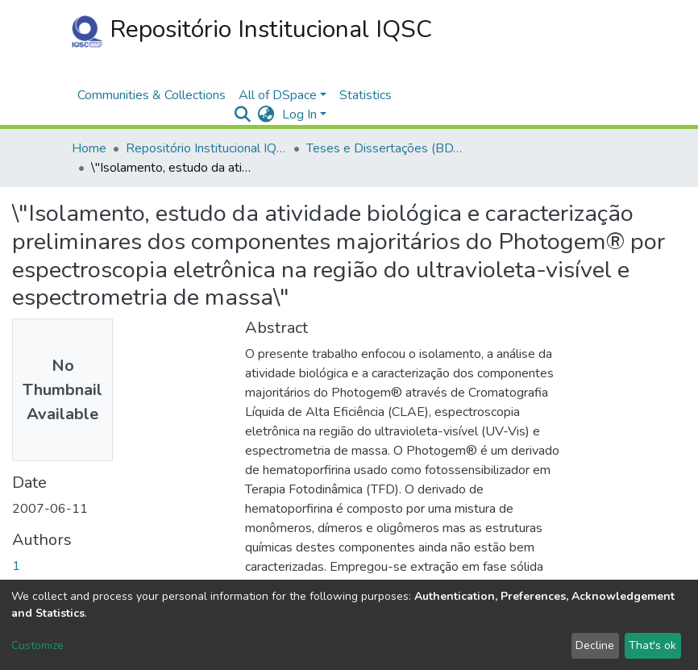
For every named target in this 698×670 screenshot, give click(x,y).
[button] (265, 114)
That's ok (652, 645)
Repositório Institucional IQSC (251, 30)
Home (89, 148)
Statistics (365, 95)
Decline (594, 645)
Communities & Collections (151, 95)
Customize (37, 645)
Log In (299, 114)
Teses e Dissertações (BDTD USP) (386, 148)
